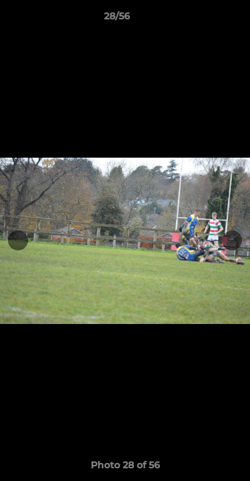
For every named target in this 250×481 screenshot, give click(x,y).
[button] (202, 19)
